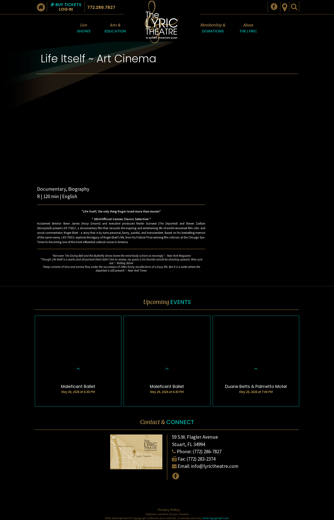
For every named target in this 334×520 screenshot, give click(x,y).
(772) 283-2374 (200, 459)
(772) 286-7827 (207, 451)
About (248, 28)
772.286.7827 (101, 7)
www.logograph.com (215, 518)
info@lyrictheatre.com (214, 466)
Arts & (115, 28)
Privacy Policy (169, 509)
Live (84, 28)
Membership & (212, 28)
